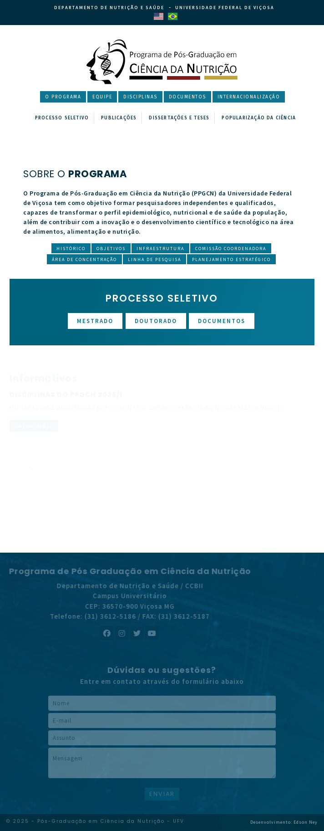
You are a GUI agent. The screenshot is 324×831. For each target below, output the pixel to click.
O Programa (63, 97)
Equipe (102, 97)
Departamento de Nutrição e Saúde (109, 7)
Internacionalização (249, 97)
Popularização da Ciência (259, 118)
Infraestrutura (160, 248)
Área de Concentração (84, 259)
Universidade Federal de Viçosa (224, 7)
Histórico (71, 248)
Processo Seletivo (62, 118)
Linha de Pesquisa (154, 259)
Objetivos (111, 248)
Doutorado (156, 321)
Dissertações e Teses (179, 118)
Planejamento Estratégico (231, 259)
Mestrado (95, 321)
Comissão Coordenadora (230, 248)
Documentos (187, 97)
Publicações (119, 118)
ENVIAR (162, 794)
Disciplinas (140, 97)
